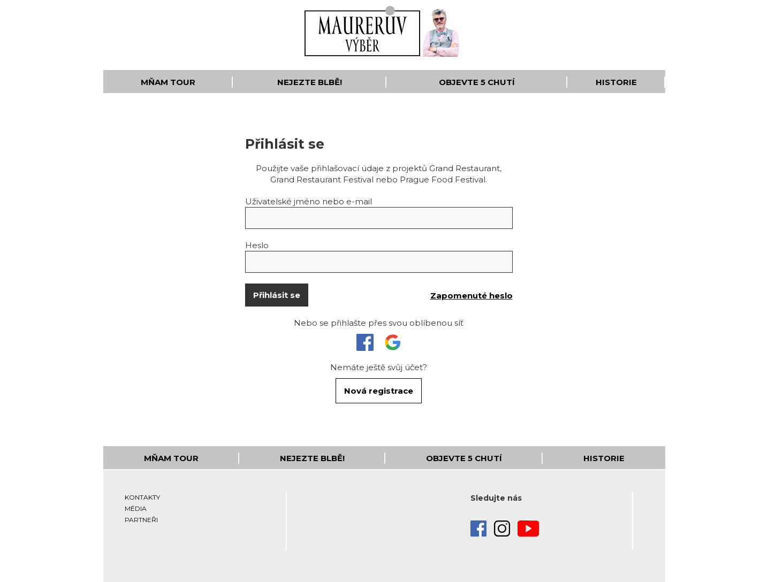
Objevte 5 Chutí (477, 82)
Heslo (257, 245)
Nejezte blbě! (309, 82)
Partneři (141, 520)
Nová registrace (378, 391)
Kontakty (142, 497)
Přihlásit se (276, 295)
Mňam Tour (168, 82)
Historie (616, 82)
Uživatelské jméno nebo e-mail (308, 201)
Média (136, 508)
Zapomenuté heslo (471, 295)
